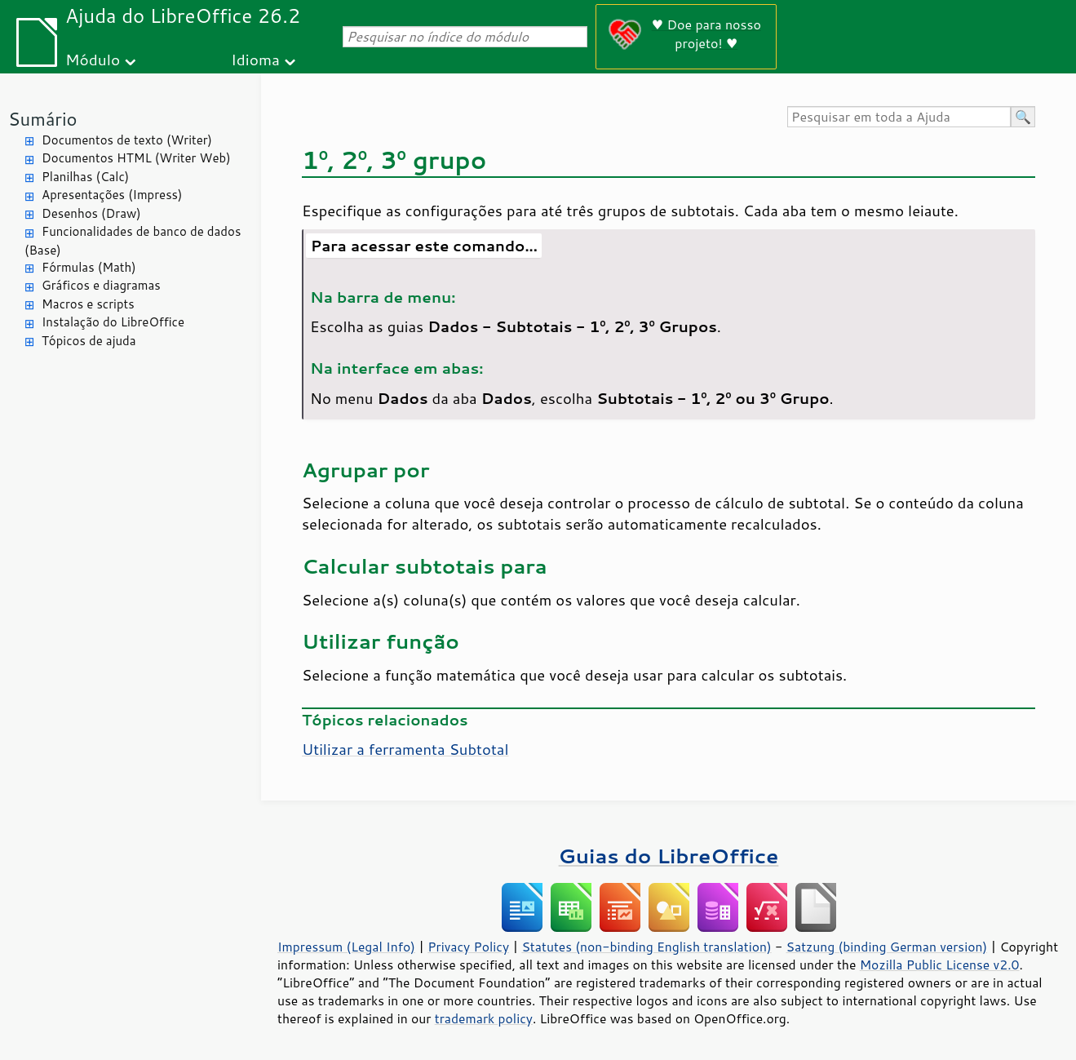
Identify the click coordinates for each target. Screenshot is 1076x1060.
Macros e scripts (88, 304)
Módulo (92, 59)
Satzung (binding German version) (887, 947)
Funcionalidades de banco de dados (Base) (132, 241)
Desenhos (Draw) (91, 213)
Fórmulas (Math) (89, 267)
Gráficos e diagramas (101, 285)
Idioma (255, 59)
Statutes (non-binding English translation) (646, 947)
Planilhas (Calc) (85, 176)
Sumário (42, 118)
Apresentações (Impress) (112, 194)
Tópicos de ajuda (89, 340)
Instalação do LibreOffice (113, 321)
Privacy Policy (468, 947)
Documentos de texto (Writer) (127, 140)
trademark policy (484, 1018)
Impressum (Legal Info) (346, 947)
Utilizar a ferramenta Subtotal (405, 749)
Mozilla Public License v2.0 (940, 965)
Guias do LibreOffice (669, 855)
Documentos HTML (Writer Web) (136, 157)
